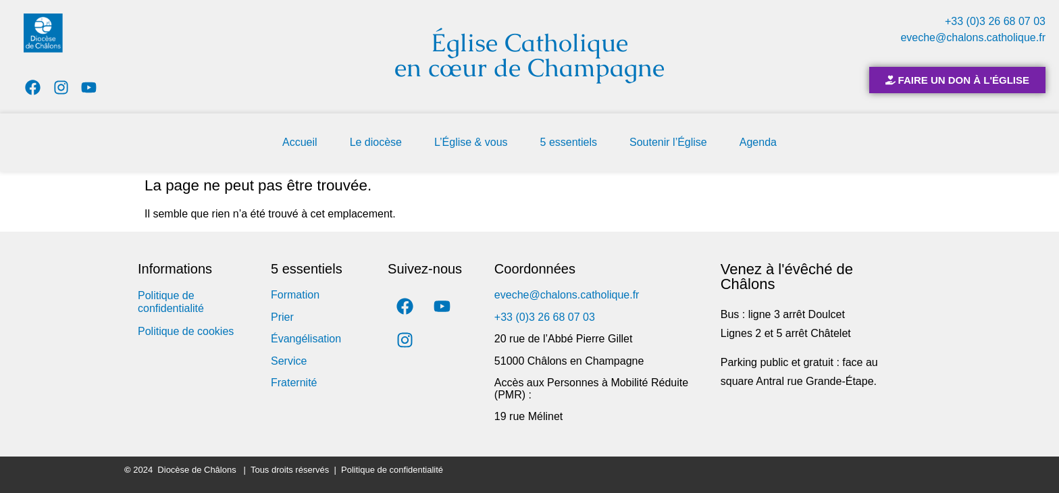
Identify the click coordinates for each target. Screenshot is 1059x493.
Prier (282, 317)
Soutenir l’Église (668, 142)
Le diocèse (376, 142)
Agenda (758, 142)
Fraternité (294, 382)
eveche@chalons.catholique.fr (972, 37)
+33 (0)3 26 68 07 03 (995, 21)
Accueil (299, 142)
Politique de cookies (186, 331)
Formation (295, 295)
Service (289, 361)
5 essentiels (569, 142)
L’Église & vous (471, 142)
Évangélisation (306, 338)
